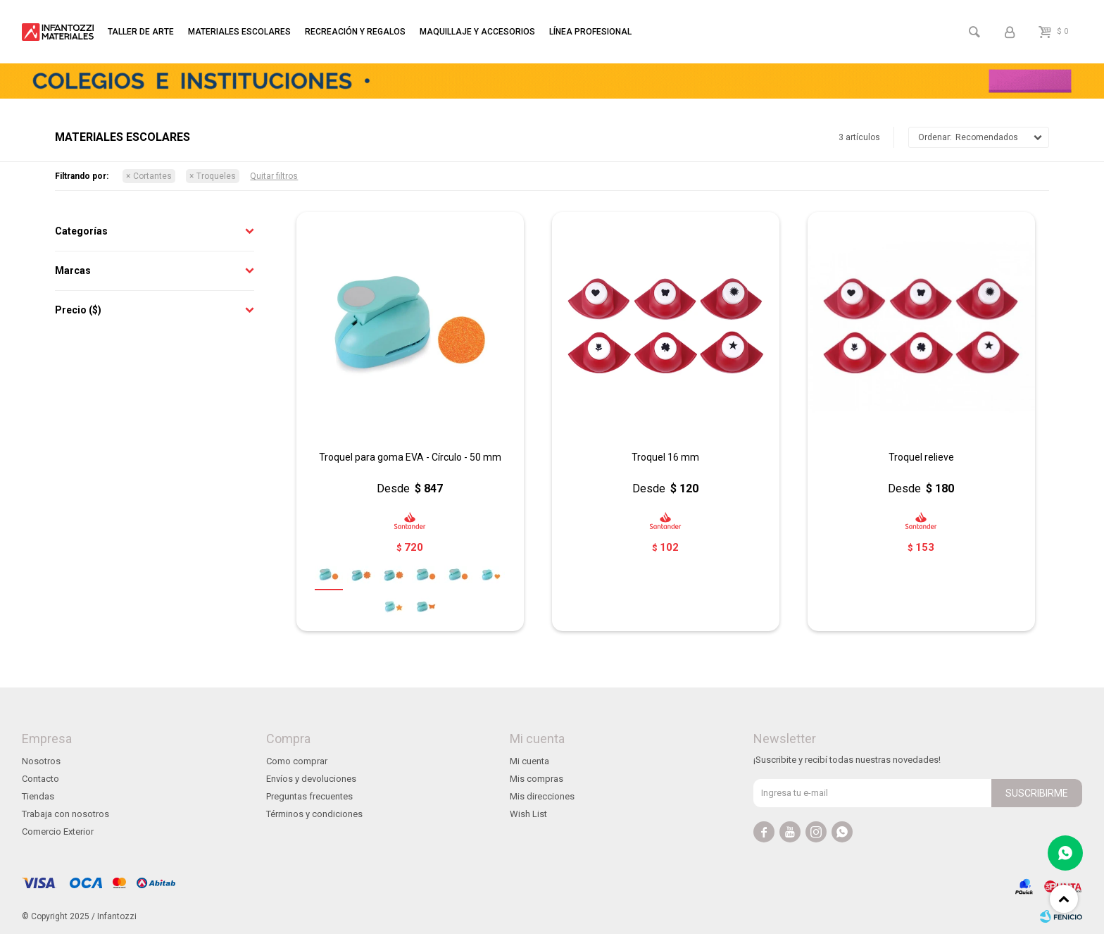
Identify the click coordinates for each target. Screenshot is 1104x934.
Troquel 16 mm (665, 457)
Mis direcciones (542, 796)
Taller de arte (141, 32)
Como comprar (296, 761)
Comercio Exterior (58, 831)
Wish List (528, 814)
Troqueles (216, 176)
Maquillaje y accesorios (477, 32)
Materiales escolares (239, 32)
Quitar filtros (274, 176)
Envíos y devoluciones (311, 778)
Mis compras (536, 778)
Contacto (40, 778)
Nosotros (41, 761)
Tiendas (38, 796)
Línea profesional (590, 32)
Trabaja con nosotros (65, 814)
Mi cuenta (529, 761)
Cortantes (152, 176)
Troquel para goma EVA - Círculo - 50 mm (410, 457)
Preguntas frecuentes (309, 796)
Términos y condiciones (314, 814)
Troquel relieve (921, 457)
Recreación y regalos (355, 32)
